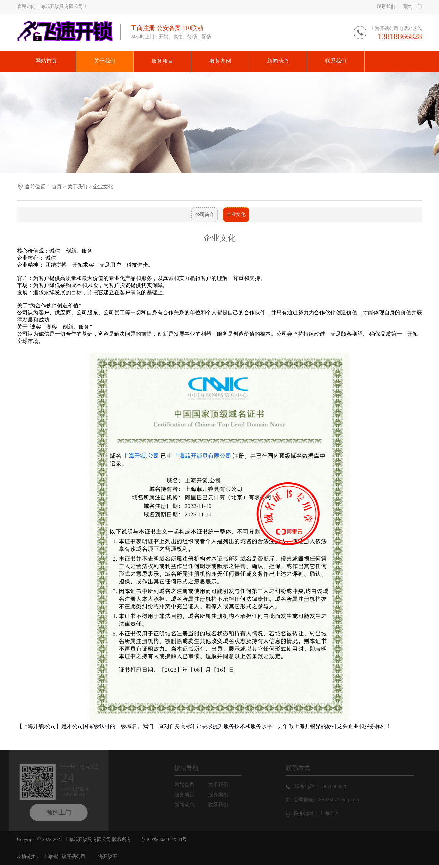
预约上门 (412, 6)
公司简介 (204, 214)
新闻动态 (188, 805)
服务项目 (188, 794)
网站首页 (188, 784)
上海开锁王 (105, 856)
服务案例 (222, 794)
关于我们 (78, 186)
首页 (57, 186)
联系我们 (386, 6)
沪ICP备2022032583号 (164, 839)
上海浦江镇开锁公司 (64, 856)
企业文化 (103, 186)
